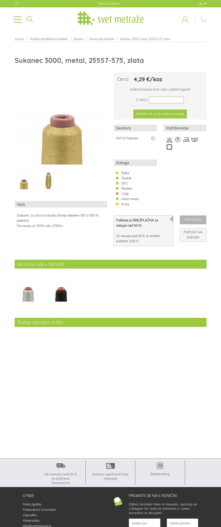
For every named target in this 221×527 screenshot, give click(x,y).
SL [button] (203, 4)
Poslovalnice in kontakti (39, 510)
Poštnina (193, 220)
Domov (19, 39)
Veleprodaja (31, 521)
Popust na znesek (193, 235)
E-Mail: (142, 100)
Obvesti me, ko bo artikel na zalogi (160, 114)
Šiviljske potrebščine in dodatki (49, 39)
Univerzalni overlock (102, 39)
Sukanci (79, 39)
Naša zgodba (32, 504)
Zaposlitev (30, 515)
